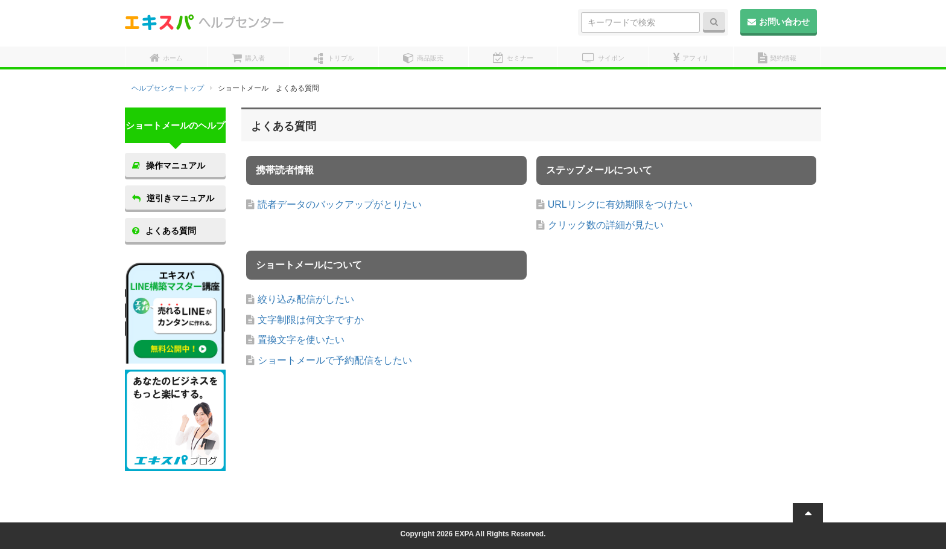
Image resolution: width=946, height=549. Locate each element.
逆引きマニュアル (173, 198)
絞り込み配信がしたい (306, 299)
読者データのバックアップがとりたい (340, 204)
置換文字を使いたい (301, 340)
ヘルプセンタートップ (168, 88)
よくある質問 (164, 231)
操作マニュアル (168, 165)
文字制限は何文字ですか (311, 320)
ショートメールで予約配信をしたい (335, 360)
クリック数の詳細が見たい (606, 225)
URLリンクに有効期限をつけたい (620, 204)
